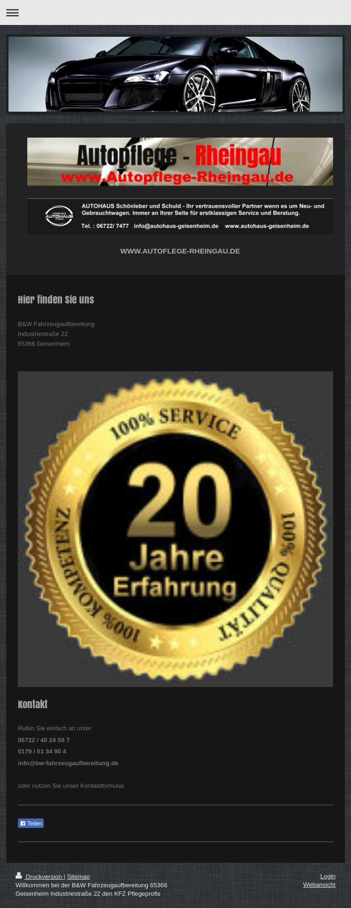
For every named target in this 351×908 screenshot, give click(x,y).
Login (327, 876)
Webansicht (319, 884)
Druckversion (40, 876)
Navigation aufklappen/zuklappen (175, 12)
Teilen (31, 823)
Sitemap (78, 876)
